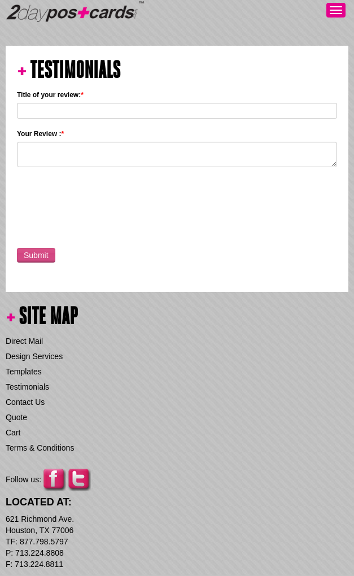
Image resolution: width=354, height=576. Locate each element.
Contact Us (25, 402)
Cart (13, 432)
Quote (16, 417)
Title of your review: (50, 95)
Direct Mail (24, 341)
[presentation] (103, 205)
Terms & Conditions (40, 447)
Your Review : (40, 134)
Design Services (34, 356)
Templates (24, 371)
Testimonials (27, 386)
